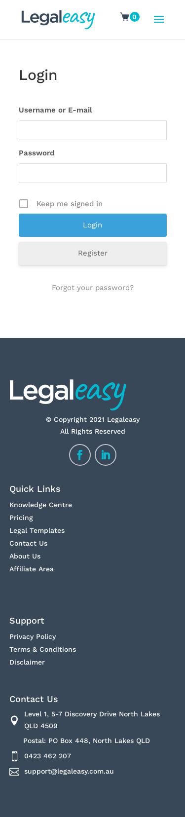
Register (93, 253)
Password (36, 153)
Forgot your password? (93, 287)
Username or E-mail (55, 110)
